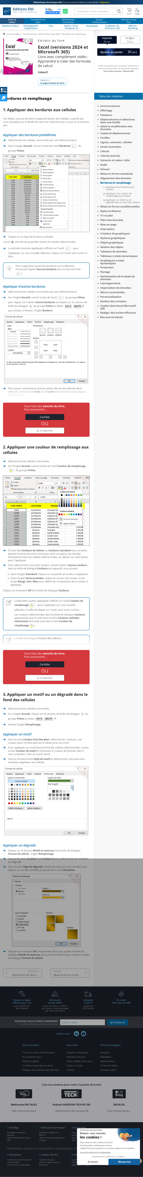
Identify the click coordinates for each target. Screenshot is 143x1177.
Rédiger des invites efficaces (118, 312)
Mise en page (108, 224)
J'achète (45, 417)
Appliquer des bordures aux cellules (120, 188)
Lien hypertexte (110, 283)
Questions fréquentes (77, 1052)
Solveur (105, 169)
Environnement (110, 105)
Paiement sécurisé (75, 1056)
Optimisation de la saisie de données (117, 278)
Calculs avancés (110, 155)
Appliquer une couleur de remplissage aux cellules (119, 194)
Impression (107, 229)
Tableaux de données (113, 251)
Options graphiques (112, 238)
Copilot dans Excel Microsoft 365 (118, 307)
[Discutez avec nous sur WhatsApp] (65, 11)
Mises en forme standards (116, 173)
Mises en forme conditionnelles (71, 975)
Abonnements (107, 1061)
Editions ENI (20, 11)
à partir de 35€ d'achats (88, 1004)
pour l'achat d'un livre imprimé (21, 1004)
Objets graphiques (111, 242)
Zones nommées (110, 146)
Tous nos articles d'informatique (38, 1052)
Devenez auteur (108, 1069)
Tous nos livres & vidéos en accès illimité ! (71, 2)
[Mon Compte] (137, 11)
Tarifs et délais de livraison (79, 1061)
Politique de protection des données (40, 1069)
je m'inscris (117, 1022)
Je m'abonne (45, 430)
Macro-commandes (112, 292)
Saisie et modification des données (116, 128)
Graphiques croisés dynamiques (112, 262)
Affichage (106, 110)
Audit (103, 164)
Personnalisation (111, 296)
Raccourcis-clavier (111, 317)
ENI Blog (14, 1127)
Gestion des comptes (113, 301)
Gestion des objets (111, 247)
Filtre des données (111, 220)
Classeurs (106, 114)
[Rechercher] (118, 11)
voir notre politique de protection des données (39, 1024)
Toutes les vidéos (109, 1065)
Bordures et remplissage (115, 182)
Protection (107, 267)
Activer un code (74, 1065)
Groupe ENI (80, 1127)
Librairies (105, 1052)
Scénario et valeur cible (115, 160)
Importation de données (115, 287)
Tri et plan (106, 215)
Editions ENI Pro (50, 1154)
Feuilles (105, 137)
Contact (70, 1069)
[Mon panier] (129, 11)
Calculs (104, 151)
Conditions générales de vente (37, 1065)
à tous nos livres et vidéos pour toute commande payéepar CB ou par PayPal (55, 1005)
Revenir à (52, 81)
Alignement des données (26, 975)
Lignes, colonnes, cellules (116, 142)
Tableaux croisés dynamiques (118, 256)
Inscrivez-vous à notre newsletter (36, 1022)
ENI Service (15, 1154)
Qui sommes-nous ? (32, 1056)
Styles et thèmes (110, 211)
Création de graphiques (115, 233)
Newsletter (105, 1056)
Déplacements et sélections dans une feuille (117, 121)
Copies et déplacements (115, 133)
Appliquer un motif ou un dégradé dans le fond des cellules (123, 201)
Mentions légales (30, 1061)
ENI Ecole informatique (53, 1127)
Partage (105, 271)
